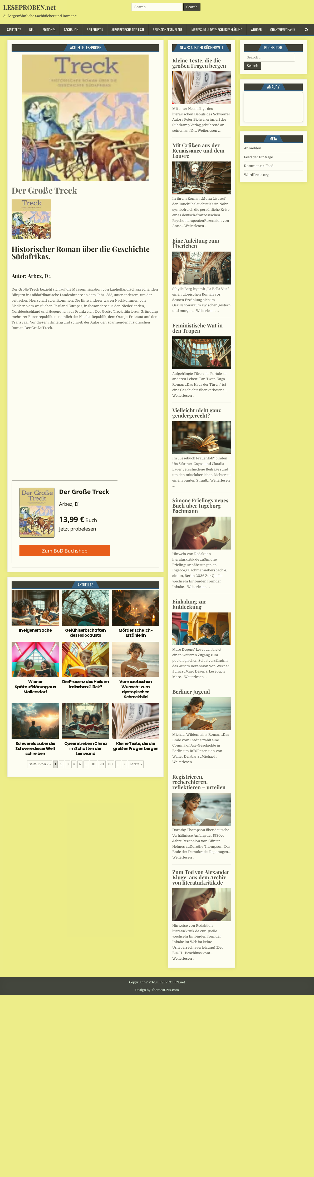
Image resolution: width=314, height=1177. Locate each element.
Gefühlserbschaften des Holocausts (85, 632)
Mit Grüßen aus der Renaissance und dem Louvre (198, 150)
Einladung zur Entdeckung (189, 604)
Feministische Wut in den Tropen (197, 328)
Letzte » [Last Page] (136, 764)
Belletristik (95, 29)
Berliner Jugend (191, 691)
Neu (31, 29)
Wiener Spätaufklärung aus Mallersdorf (35, 687)
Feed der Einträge (258, 157)
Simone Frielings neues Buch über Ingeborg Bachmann (200, 505)
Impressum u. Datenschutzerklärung (216, 29)
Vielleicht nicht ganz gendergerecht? (196, 412)
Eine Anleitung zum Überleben (195, 243)
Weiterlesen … (209, 131)
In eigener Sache (35, 630)
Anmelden (252, 148)
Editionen (49, 29)
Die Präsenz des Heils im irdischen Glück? (85, 684)
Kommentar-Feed (258, 166)
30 (110, 764)
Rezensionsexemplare (167, 29)
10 (93, 764)
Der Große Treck (44, 190)
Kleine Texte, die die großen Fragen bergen (135, 746)
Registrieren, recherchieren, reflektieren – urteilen (198, 782)
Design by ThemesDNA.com (157, 990)
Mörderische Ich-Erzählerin (136, 632)
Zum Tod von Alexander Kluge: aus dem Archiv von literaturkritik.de (200, 877)
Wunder (256, 29)
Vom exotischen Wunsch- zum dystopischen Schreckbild (135, 689)
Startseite (14, 29)
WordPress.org (256, 175)
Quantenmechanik (282, 29)
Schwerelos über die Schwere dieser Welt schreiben (35, 748)
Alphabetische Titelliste (127, 29)
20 (102, 764)
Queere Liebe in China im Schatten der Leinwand (85, 748)
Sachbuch (71, 29)
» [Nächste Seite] (124, 764)
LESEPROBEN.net (29, 7)
